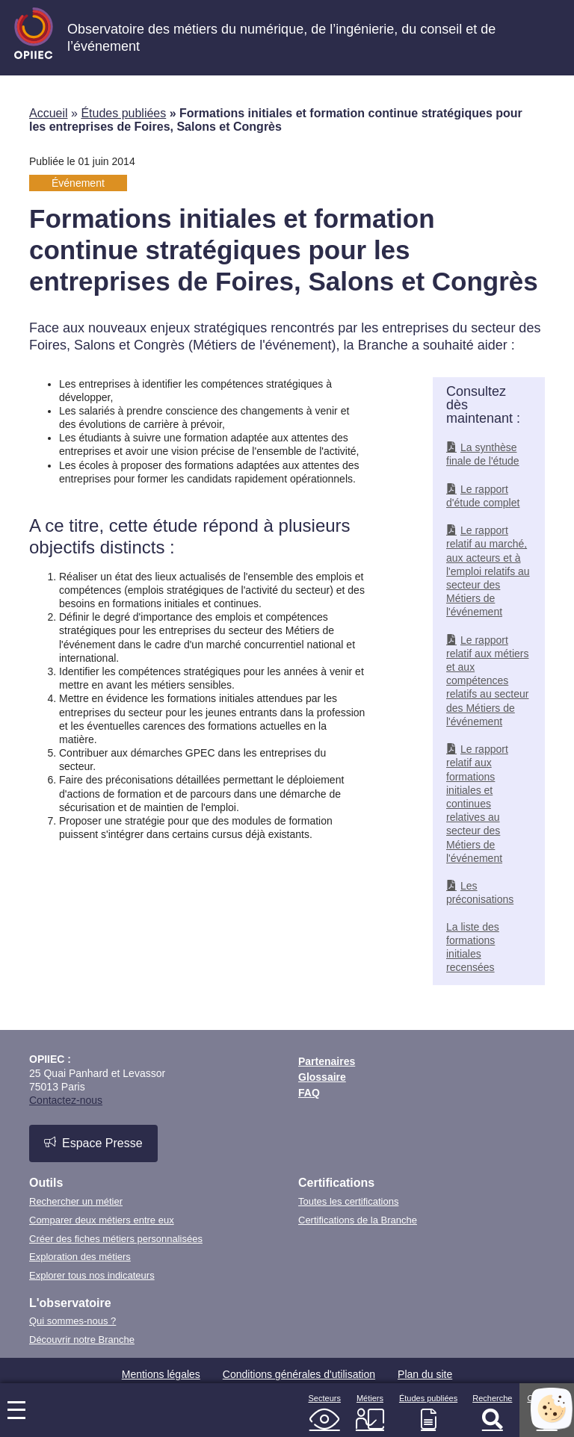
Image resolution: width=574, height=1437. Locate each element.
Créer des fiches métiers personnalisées (116, 1238)
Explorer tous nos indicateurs (92, 1275)
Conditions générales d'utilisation (299, 1374)
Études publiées (123, 113)
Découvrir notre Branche (82, 1339)
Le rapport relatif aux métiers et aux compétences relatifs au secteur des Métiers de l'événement (487, 680)
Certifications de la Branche (357, 1220)
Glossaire (322, 1077)
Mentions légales (161, 1374)
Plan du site (425, 1374)
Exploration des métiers (80, 1256)
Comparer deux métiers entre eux (101, 1220)
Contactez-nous (65, 1100)
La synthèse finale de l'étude (482, 454)
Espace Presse (93, 1142)
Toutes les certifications (348, 1201)
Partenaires (326, 1061)
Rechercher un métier (76, 1201)
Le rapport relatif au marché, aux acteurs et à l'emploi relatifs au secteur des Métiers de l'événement (488, 571)
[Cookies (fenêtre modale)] (551, 1409)
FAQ (309, 1093)
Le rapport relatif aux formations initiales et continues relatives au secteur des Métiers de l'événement (477, 803)
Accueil (48, 113)
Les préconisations (479, 892)
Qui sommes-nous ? (72, 1320)
